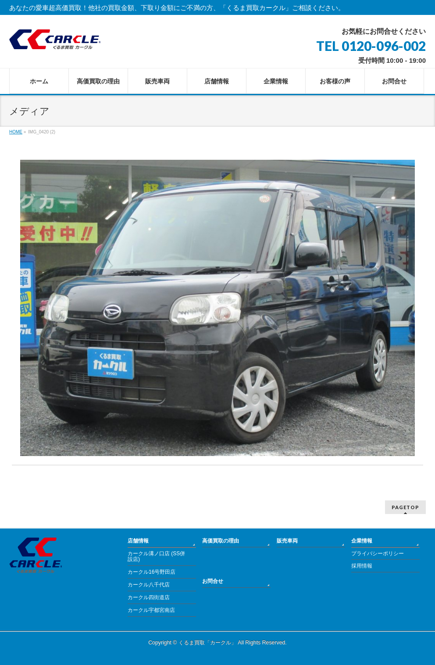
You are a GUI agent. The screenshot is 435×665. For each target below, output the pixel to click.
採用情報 (361, 566)
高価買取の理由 (220, 541)
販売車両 (287, 541)
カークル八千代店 (149, 585)
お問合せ (212, 581)
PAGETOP (405, 507)
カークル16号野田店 (151, 572)
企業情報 (361, 541)
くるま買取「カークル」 (207, 643)
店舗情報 (138, 541)
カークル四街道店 (149, 597)
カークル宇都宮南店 (151, 610)
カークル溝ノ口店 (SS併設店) (156, 556)
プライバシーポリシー (377, 553)
